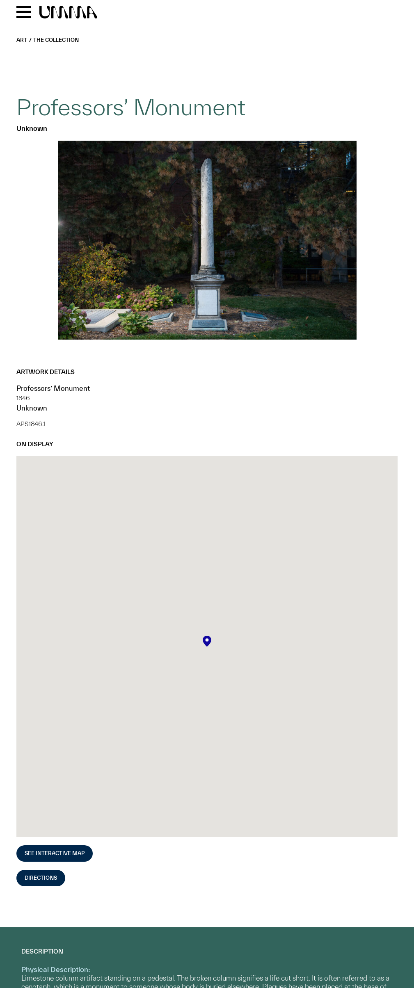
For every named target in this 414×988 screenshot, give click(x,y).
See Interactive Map (55, 853)
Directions (41, 878)
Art (21, 40)
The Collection (56, 40)
